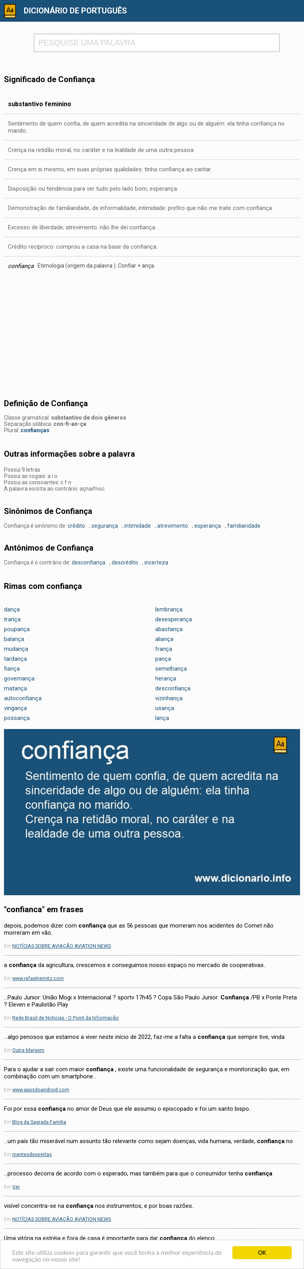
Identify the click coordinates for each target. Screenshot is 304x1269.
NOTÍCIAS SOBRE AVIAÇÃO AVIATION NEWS (61, 946)
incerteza (156, 562)
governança (19, 678)
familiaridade (243, 526)
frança (163, 648)
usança (164, 708)
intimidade (137, 526)
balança (14, 639)
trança (12, 619)
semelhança (171, 668)
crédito (76, 526)
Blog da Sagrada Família (39, 1122)
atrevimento (172, 526)
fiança (12, 668)
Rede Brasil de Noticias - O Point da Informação (65, 1018)
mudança (16, 648)
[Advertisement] (152, 336)
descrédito (125, 562)
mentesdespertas (32, 1154)
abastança (168, 629)
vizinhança (168, 698)
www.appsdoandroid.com (40, 1090)
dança (12, 609)
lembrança (168, 609)
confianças (35, 430)
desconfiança (88, 562)
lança (162, 718)
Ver (16, 1187)
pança (163, 658)
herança (165, 678)
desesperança (173, 619)
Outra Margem (28, 1050)
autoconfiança (23, 698)
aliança (164, 639)
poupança (17, 629)
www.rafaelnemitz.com (38, 978)
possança (17, 718)
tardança (15, 658)
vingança (15, 708)
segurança (104, 526)
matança (15, 688)
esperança (207, 526)
